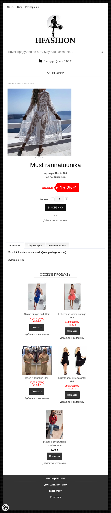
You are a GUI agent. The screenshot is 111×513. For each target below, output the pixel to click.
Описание (15, 245)
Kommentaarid (57, 245)
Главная (10, 83)
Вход (19, 7)
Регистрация (32, 7)
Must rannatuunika (25, 83)
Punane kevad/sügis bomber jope (54, 443)
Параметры (35, 245)
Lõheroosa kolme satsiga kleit (72, 316)
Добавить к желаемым (55, 220)
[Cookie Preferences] (5, 507)
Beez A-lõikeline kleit (36, 378)
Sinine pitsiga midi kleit (37, 314)
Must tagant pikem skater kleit (72, 380)
